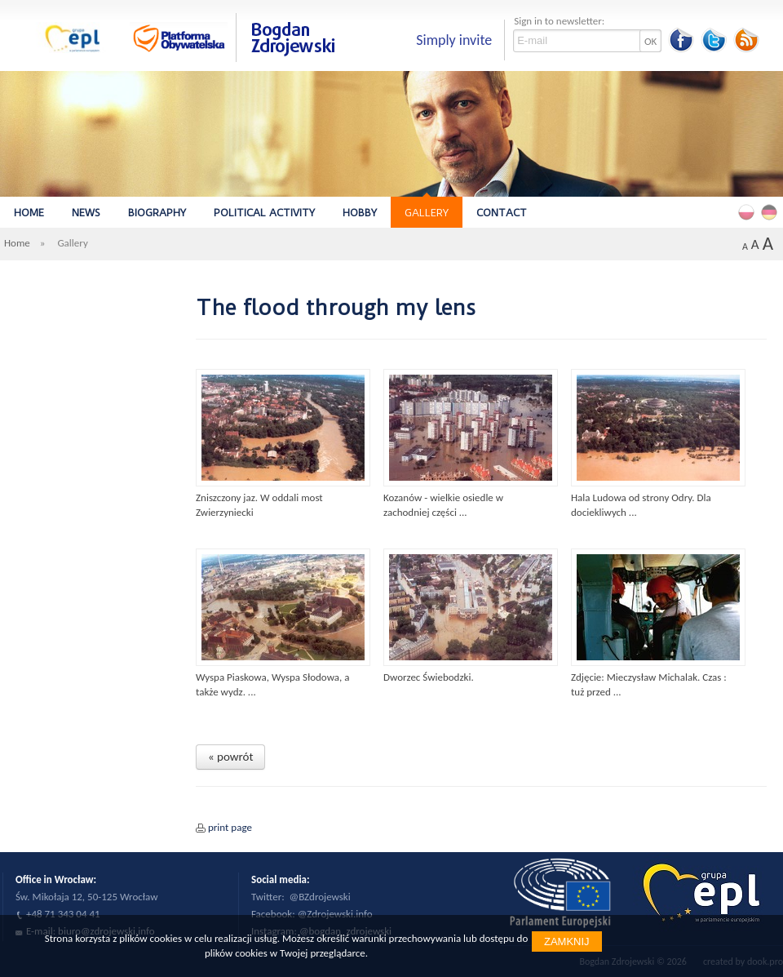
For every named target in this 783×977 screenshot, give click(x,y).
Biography (157, 213)
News (86, 213)
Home (29, 213)
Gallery (427, 213)
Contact (501, 213)
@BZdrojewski (320, 896)
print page (230, 827)
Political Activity (264, 213)
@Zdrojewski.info (335, 914)
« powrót (230, 756)
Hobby (360, 213)
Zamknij (567, 941)
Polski (748, 211)
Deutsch (771, 211)
